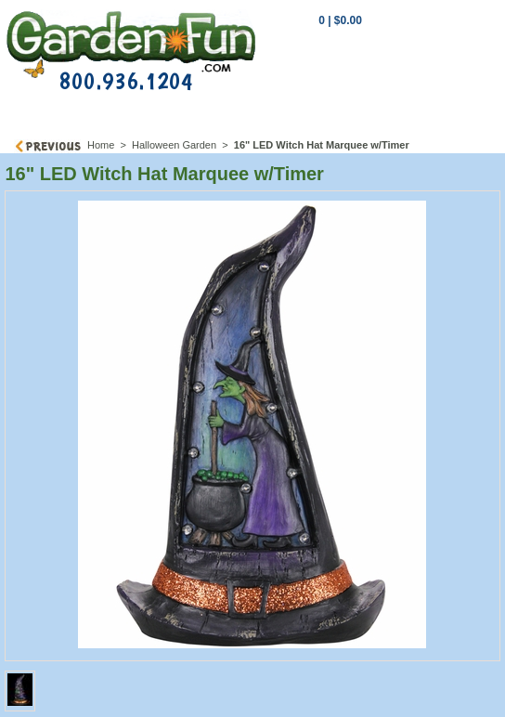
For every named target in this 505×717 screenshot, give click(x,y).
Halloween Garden (174, 144)
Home (100, 144)
